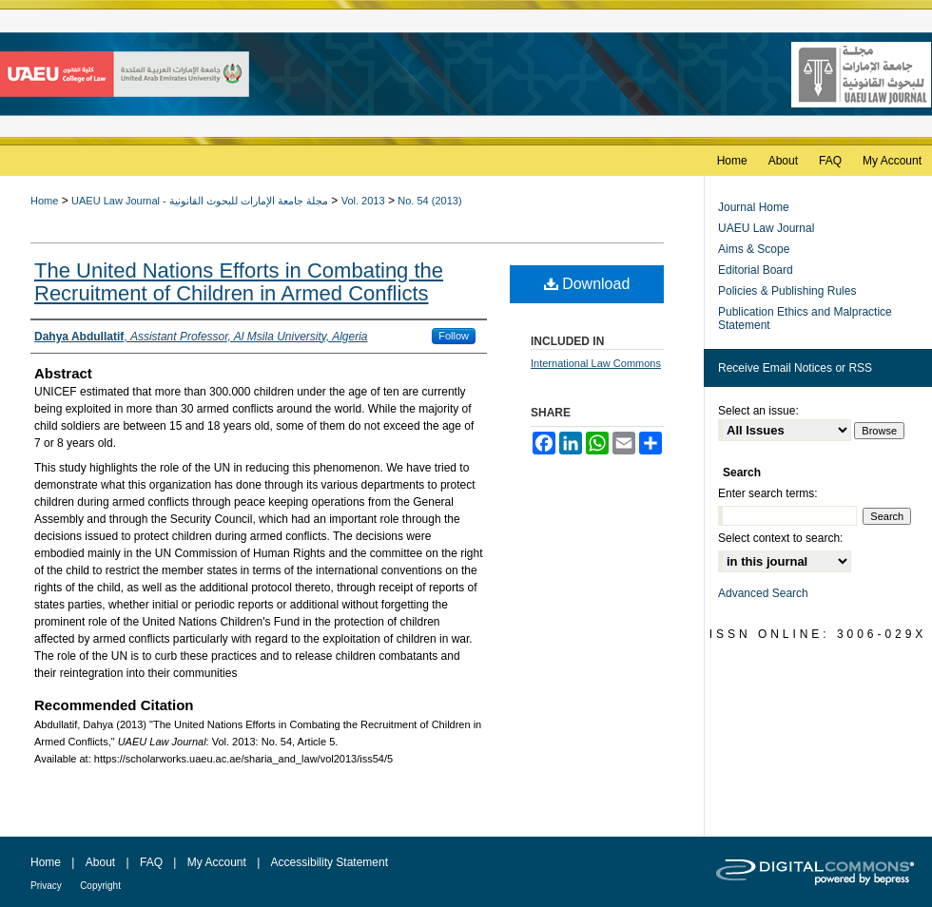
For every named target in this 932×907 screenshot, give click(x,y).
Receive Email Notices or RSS (795, 368)
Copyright (100, 885)
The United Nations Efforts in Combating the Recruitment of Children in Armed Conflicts (238, 282)
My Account (216, 862)
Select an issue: (758, 410)
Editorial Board (755, 270)
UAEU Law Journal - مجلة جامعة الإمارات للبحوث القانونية (199, 200)
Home (44, 200)
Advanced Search (763, 593)
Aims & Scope (753, 249)
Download (587, 284)
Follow (453, 335)
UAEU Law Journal (766, 228)
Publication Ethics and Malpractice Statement (805, 318)
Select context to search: (780, 538)
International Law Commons (596, 363)
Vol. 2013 (363, 200)
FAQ (151, 862)
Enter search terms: (768, 493)
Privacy (46, 885)
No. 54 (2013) (429, 200)
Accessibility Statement (329, 862)
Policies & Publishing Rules (787, 291)
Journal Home (753, 207)
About (100, 862)
